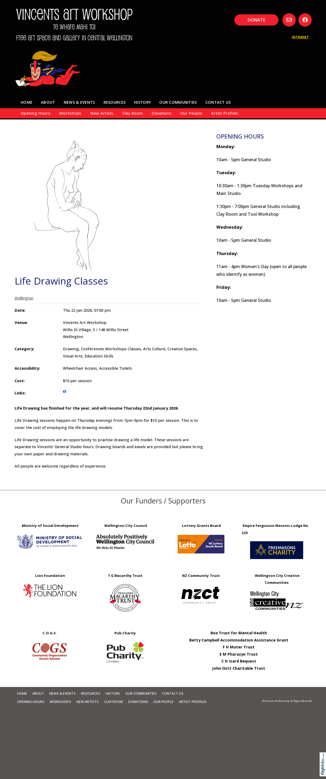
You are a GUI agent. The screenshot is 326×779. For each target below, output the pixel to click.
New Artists (101, 113)
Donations (161, 113)
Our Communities (178, 102)
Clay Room (132, 113)
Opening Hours (35, 113)
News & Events (79, 102)
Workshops (70, 113)
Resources (115, 102)
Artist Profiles (224, 113)
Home (26, 102)
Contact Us (218, 102)
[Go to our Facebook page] (305, 20)
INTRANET (300, 37)
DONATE (256, 20)
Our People (191, 113)
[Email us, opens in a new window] (289, 20)
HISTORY (142, 102)
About (48, 102)
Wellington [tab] (24, 298)
